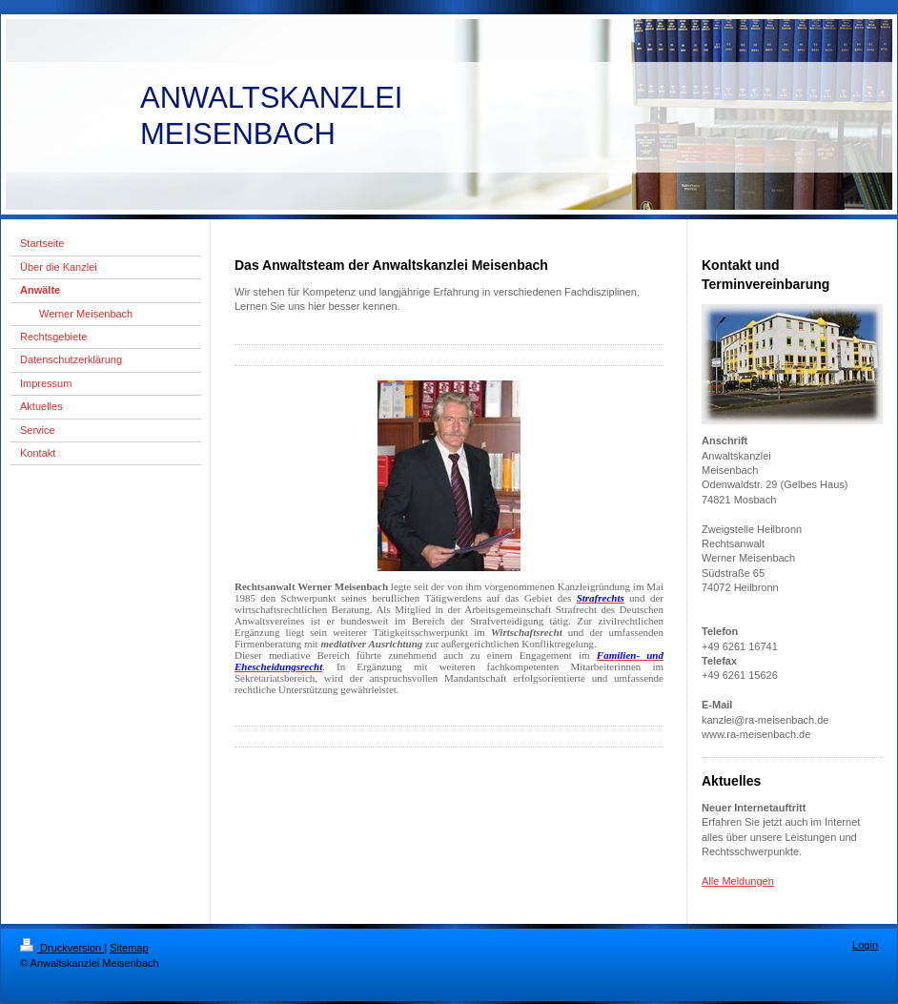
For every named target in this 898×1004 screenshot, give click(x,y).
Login (865, 945)
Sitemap (129, 947)
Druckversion (62, 947)
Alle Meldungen (738, 881)
